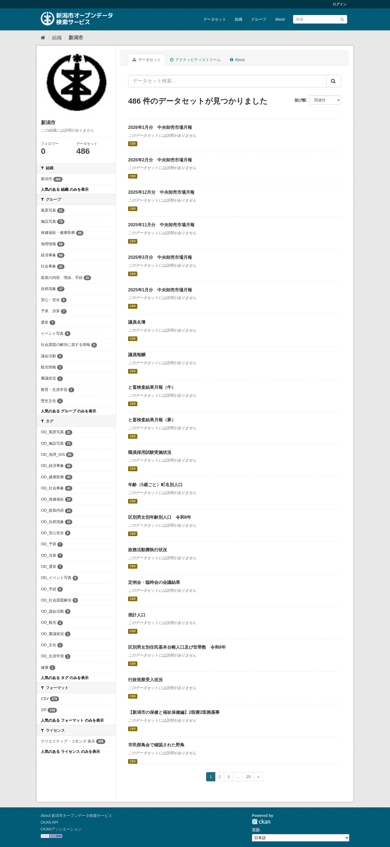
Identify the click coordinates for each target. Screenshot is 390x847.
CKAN (261, 821)
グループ (258, 19)
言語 (255, 830)
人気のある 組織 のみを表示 (65, 189)
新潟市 (76, 37)
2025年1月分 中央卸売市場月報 (160, 290)
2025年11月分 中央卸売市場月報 (161, 224)
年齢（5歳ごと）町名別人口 (155, 484)
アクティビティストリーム (195, 60)
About (280, 19)
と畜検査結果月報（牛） (152, 387)
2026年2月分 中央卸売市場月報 (160, 160)
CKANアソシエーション (61, 829)
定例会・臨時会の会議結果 (154, 582)
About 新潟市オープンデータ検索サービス (76, 815)
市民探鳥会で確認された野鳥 (156, 745)
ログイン (340, 4)
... (238, 777)
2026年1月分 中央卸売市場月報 (160, 127)
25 (248, 777)
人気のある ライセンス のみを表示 (70, 751)
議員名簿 (136, 322)
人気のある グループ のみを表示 (68, 411)
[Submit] (342, 19)
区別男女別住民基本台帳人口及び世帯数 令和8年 (177, 647)
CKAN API (49, 822)
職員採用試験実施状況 (149, 452)
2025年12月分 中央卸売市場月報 (161, 192)
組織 (238, 19)
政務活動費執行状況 (147, 549)
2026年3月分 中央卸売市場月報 (160, 257)
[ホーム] (43, 37)
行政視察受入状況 (145, 679)
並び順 (300, 100)
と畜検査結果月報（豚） (152, 420)
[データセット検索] (320, 19)
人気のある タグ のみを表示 (65, 678)
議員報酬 (136, 354)
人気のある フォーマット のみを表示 (72, 720)
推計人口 (136, 615)
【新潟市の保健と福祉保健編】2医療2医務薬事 (174, 712)
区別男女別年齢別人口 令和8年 (159, 517)
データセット (214, 19)
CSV (133, 143)
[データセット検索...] (227, 81)
